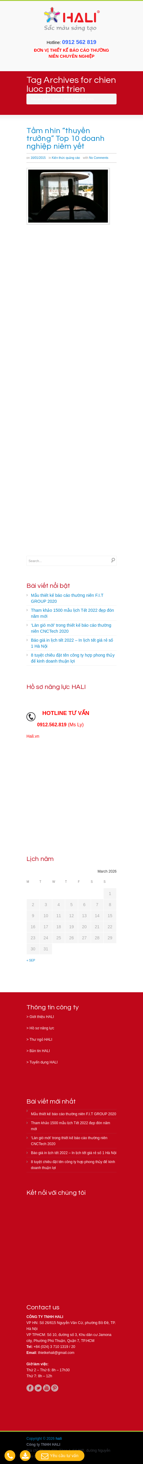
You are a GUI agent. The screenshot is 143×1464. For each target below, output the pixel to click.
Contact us (42, 1307)
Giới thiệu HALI (41, 1017)
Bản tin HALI (39, 1051)
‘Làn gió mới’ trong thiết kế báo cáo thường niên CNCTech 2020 (71, 628)
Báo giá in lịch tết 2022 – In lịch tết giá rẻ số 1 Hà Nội (72, 643)
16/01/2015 (38, 157)
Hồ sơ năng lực (41, 1028)
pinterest (54, 1388)
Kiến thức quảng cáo (66, 157)
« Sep (31, 960)
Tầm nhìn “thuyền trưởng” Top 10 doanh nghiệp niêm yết (65, 138)
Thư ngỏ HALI (40, 1039)
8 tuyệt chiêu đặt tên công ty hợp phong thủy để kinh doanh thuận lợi (72, 658)
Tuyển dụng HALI (43, 1062)
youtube (46, 1388)
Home (56, 99)
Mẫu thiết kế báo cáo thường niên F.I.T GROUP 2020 (67, 598)
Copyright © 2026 (41, 1438)
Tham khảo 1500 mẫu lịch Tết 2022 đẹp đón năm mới (72, 613)
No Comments (98, 157)
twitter (38, 1388)
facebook (30, 1388)
